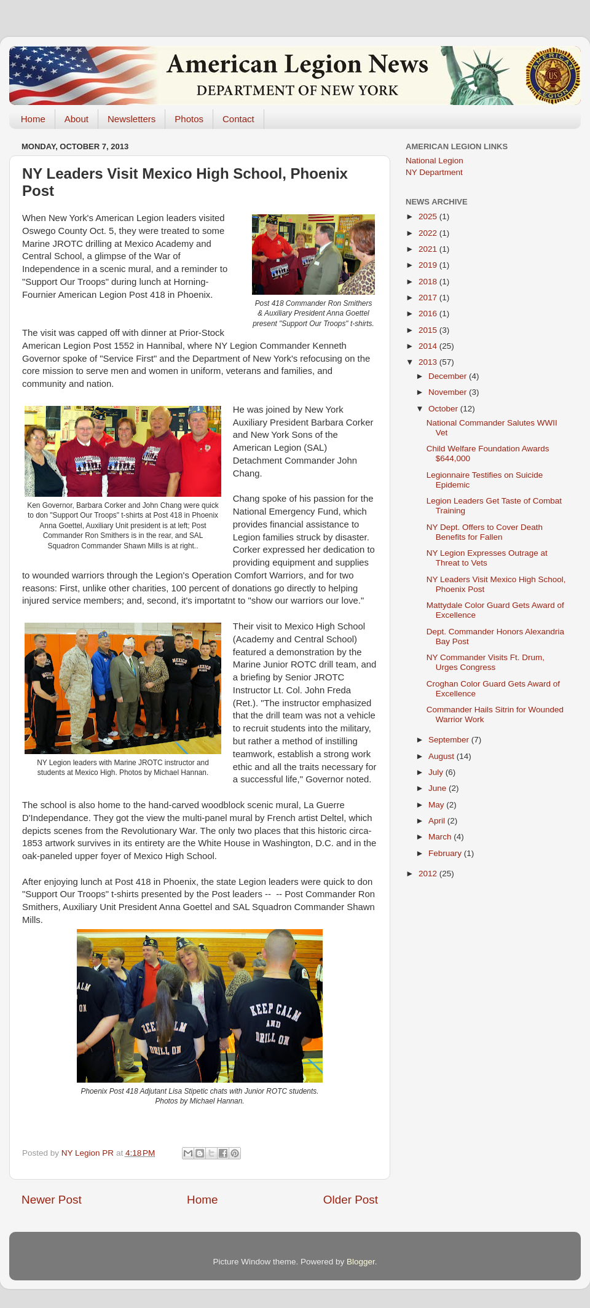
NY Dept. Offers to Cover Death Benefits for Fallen (485, 532)
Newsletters (131, 119)
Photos (189, 119)
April (437, 820)
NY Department (434, 172)
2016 (429, 313)
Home (33, 119)
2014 (429, 346)
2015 (429, 330)
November (448, 392)
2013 (429, 362)
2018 (429, 281)
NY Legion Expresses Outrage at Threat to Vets (487, 557)
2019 (429, 265)
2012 (429, 873)
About (76, 119)
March (441, 836)
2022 (429, 233)
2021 (429, 249)
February (446, 853)
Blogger (361, 1261)
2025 (429, 216)
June (438, 788)
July (437, 772)
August (442, 756)
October (444, 408)
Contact (238, 119)
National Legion (434, 160)
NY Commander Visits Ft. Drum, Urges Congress (486, 662)
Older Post (350, 1199)
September (449, 739)
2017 (429, 297)
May (437, 804)
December (448, 376)
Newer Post (52, 1199)
